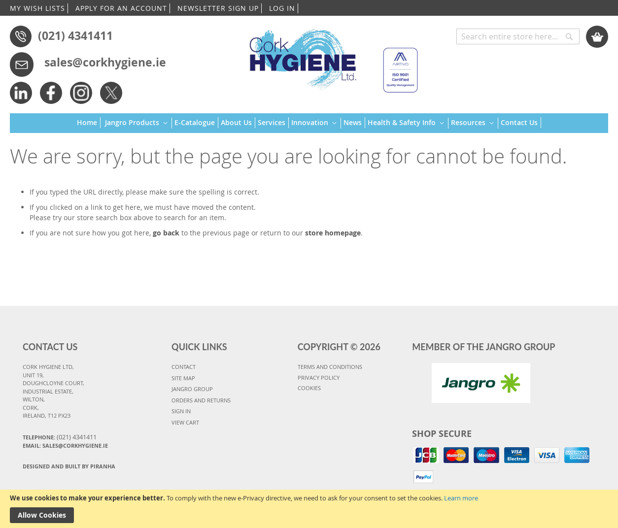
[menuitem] (89, 122)
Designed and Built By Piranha (69, 466)
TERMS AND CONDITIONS (330, 366)
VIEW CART (185, 422)
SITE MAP (183, 378)
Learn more (461, 498)
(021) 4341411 (75, 35)
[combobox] (518, 36)
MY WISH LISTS (37, 8)
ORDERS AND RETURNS (201, 400)
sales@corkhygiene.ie (105, 62)
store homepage (333, 232)
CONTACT (184, 366)
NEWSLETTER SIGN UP (218, 8)
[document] (309, 509)
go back (166, 232)
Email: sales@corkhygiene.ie (65, 445)
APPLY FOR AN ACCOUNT (121, 8)
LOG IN (282, 8)
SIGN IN (181, 411)
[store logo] (329, 56)
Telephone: (60, 436)
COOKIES (309, 388)
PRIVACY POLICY (319, 377)
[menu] (309, 123)
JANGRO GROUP (192, 389)
